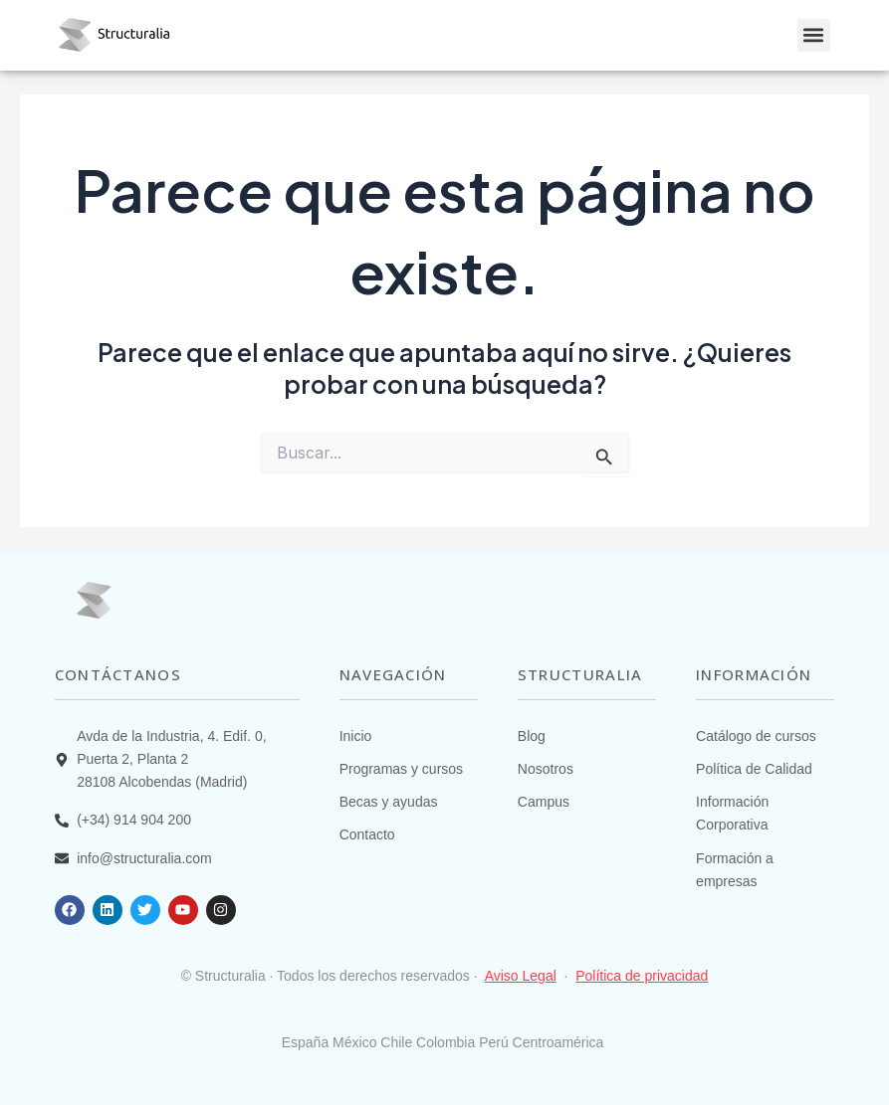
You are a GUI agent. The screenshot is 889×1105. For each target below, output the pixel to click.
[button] (813, 35)
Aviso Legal (520, 976)
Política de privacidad (641, 976)
